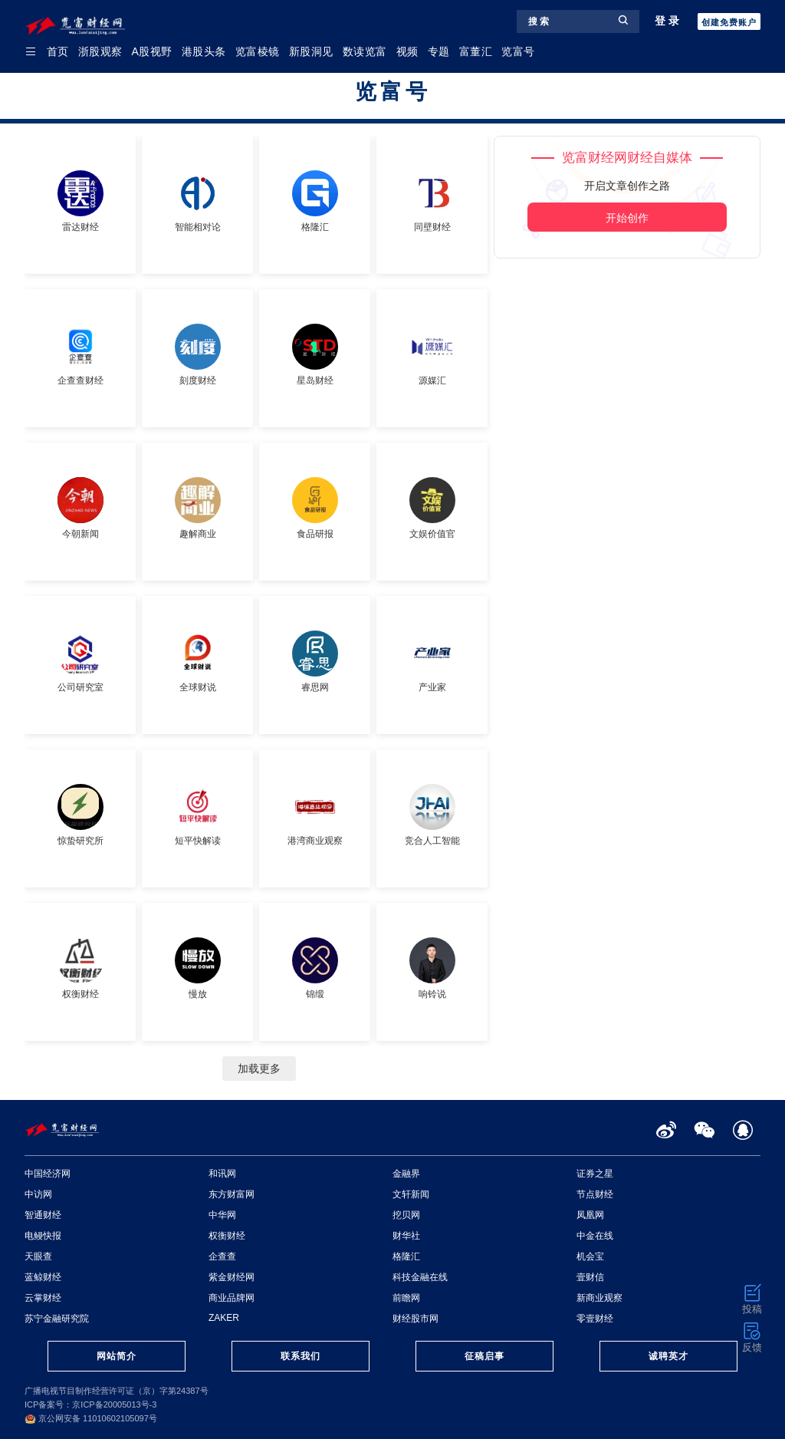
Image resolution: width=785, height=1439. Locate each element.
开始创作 (627, 218)
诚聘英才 (668, 1356)
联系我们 (300, 1356)
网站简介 (116, 1356)
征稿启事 (484, 1356)
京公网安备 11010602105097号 (91, 1418)
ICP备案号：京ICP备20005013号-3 (90, 1404)
